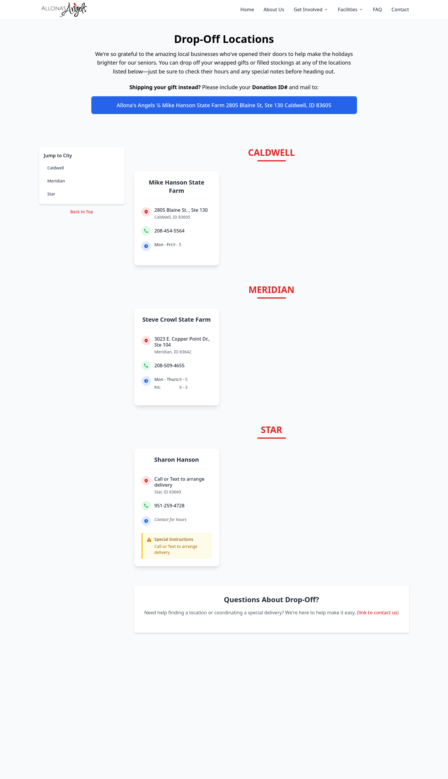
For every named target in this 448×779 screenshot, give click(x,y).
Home (247, 9)
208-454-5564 (169, 230)
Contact (400, 9)
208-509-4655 (169, 365)
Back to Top (81, 211)
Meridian (56, 181)
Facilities (350, 9)
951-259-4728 (169, 505)
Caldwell (55, 168)
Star (51, 194)
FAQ (377, 9)
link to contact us (377, 612)
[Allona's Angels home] (64, 9)
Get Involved (311, 9)
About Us (274, 9)
